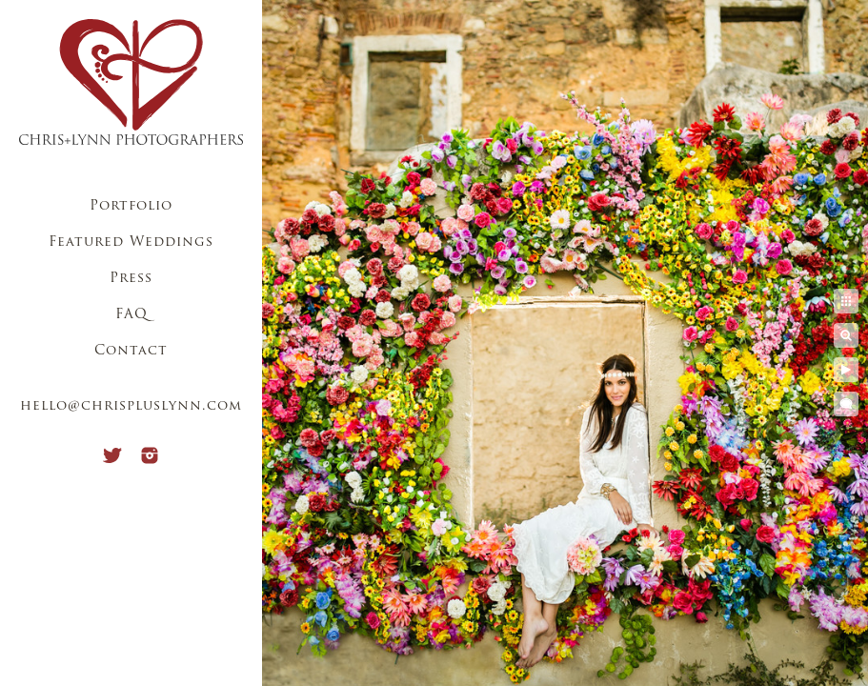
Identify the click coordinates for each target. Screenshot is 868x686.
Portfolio (131, 206)
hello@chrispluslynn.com (131, 406)
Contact (131, 351)
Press (131, 279)
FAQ (131, 315)
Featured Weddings (131, 242)
